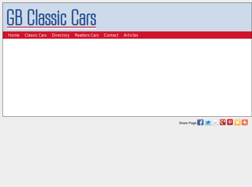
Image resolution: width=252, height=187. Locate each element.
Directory (60, 35)
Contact (111, 35)
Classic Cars (36, 35)
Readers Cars (87, 35)
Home (13, 35)
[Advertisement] (126, 79)
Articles (131, 35)
